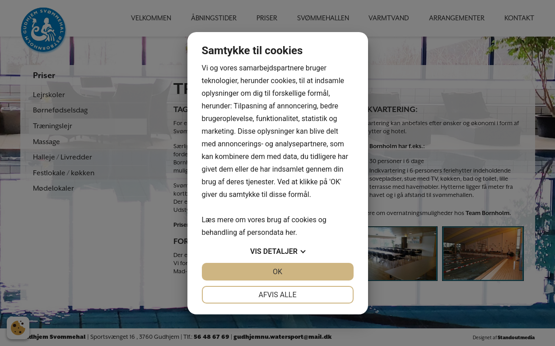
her (290, 232)
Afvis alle (277, 294)
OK (277, 271)
